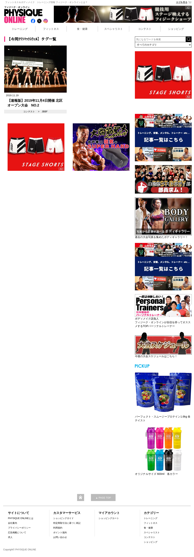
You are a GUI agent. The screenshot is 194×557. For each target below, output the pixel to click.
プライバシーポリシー (19, 527)
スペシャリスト (113, 28)
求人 (10, 537)
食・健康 (82, 28)
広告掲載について (17, 532)
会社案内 (12, 523)
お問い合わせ (60, 537)
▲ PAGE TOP (103, 497)
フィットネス (51, 28)
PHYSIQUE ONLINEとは (20, 518)
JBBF (45, 111)
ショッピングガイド (63, 518)
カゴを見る (184, 2)
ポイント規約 (60, 532)
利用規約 (57, 527)
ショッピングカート (109, 518)
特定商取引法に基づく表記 (67, 523)
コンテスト (144, 28)
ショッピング (176, 28)
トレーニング (20, 28)
